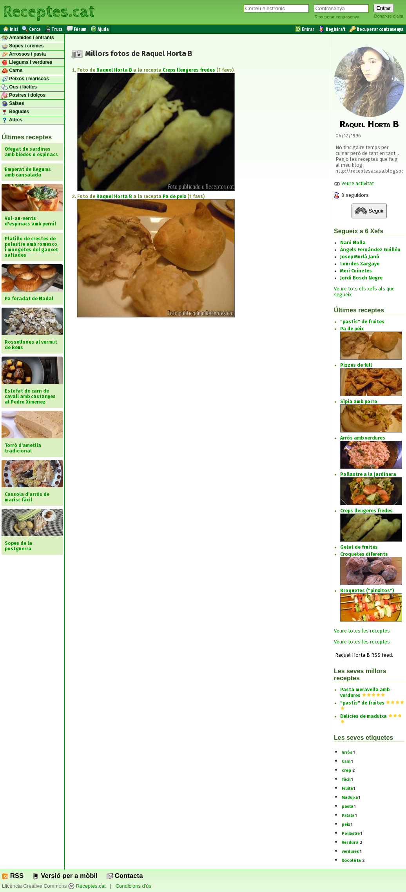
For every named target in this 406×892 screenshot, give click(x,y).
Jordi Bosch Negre (361, 278)
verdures (350, 851)
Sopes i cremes (23, 46)
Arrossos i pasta (24, 54)
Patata (348, 815)
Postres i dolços (23, 95)
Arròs (347, 752)
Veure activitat (354, 183)
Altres (12, 120)
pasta (347, 806)
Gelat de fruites (359, 547)
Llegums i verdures (27, 62)
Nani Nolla (353, 242)
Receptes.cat (48, 12)
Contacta (125, 875)
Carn (346, 761)
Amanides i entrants (28, 38)
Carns (12, 71)
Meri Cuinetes (356, 271)
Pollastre (351, 833)
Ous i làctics (19, 87)
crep (346, 770)
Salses (13, 104)
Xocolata (351, 860)
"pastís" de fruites (362, 321)
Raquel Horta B (114, 70)
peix (346, 824)
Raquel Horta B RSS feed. (363, 655)
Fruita (347, 788)
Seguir (369, 211)
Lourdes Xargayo (360, 264)
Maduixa (350, 797)
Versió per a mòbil (65, 875)
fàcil (346, 779)
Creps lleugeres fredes (189, 70)
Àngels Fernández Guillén (370, 249)
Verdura (350, 842)
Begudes (15, 112)
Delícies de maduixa (363, 716)
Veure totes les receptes (362, 631)
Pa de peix (174, 196)
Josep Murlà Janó (359, 256)
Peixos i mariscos (25, 79)
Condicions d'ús (133, 886)
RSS (13, 875)
